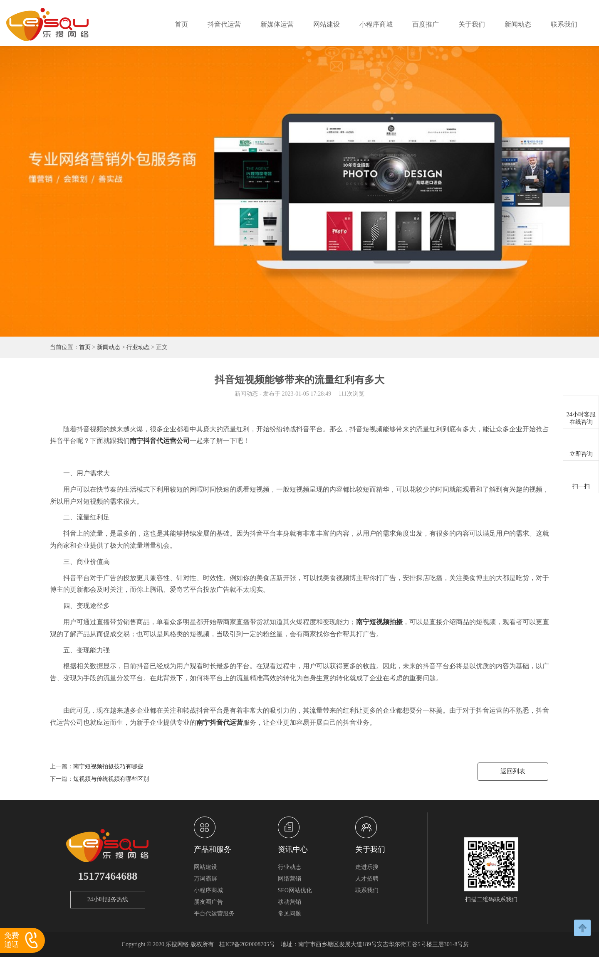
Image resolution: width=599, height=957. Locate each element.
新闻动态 (518, 24)
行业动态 (138, 347)
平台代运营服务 (214, 913)
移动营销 (289, 902)
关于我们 (471, 24)
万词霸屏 (205, 879)
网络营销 (289, 879)
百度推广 (425, 24)
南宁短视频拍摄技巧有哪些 (108, 766)
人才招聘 (367, 879)
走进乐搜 (367, 867)
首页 (181, 24)
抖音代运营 (224, 24)
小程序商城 (376, 24)
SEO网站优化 (295, 890)
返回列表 (512, 771)
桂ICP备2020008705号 (247, 944)
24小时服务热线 (107, 899)
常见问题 (289, 913)
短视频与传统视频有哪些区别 (111, 779)
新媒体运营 (277, 24)
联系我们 (564, 24)
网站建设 (326, 24)
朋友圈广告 (208, 902)
